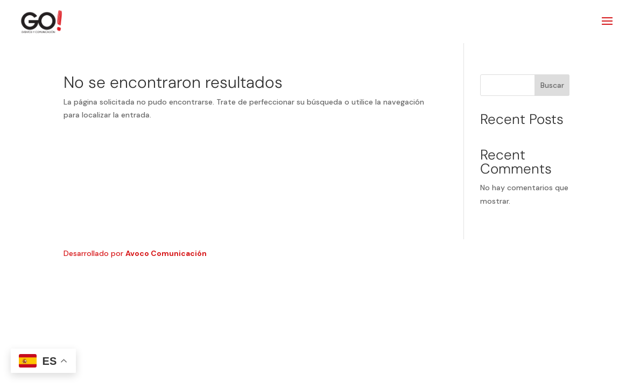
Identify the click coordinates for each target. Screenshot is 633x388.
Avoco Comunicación (166, 253)
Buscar (552, 85)
